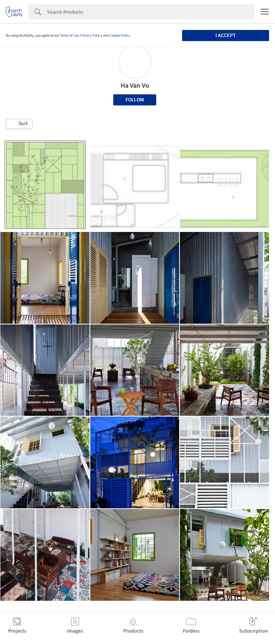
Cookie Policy (120, 35)
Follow (134, 100)
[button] (19, 124)
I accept (225, 35)
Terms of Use (69, 35)
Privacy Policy (91, 35)
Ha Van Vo (135, 85)
